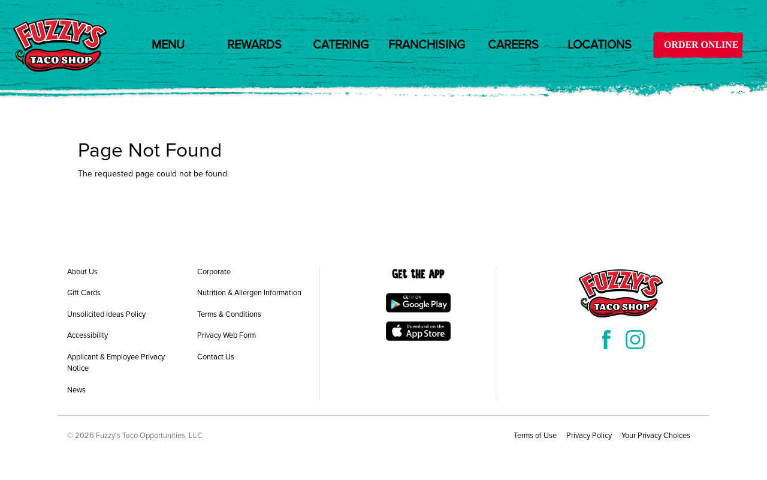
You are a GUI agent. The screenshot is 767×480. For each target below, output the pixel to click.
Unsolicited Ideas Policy (106, 314)
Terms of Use (535, 435)
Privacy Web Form (226, 335)
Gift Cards (84, 293)
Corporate (214, 272)
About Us (82, 272)
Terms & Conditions (229, 314)
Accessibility (87, 335)
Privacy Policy (589, 435)
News (76, 390)
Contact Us (215, 357)
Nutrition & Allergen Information (249, 293)
